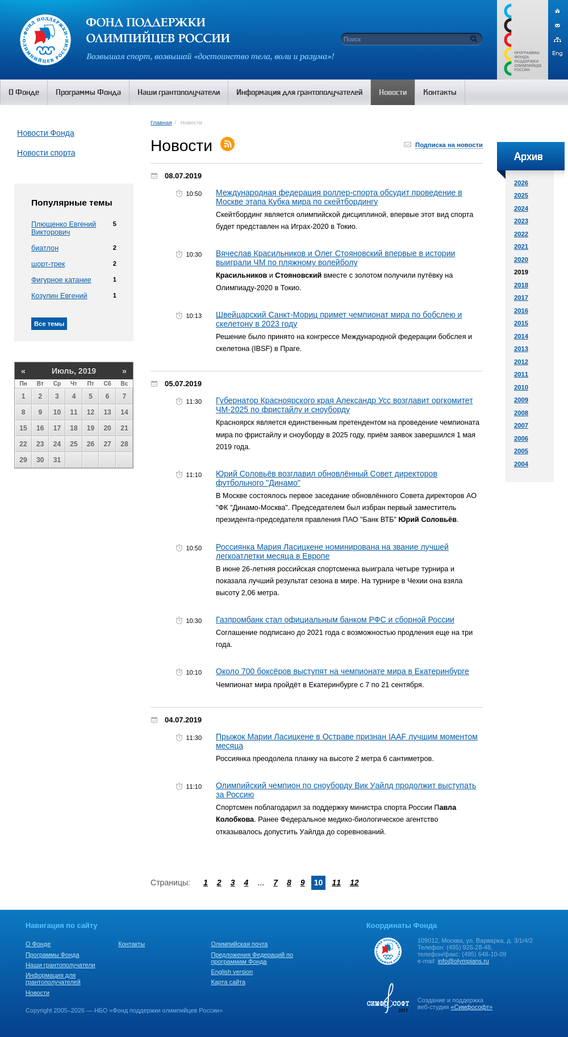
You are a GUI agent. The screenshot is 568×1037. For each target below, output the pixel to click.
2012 (521, 361)
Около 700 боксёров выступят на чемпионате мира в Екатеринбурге (342, 671)
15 (23, 428)
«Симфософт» (471, 1006)
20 (107, 428)
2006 (521, 438)
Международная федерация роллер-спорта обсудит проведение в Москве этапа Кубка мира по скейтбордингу (339, 197)
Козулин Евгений (59, 296)
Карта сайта (228, 982)
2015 (521, 323)
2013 (521, 348)
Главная (161, 122)
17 (57, 428)
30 (40, 460)
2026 (521, 182)
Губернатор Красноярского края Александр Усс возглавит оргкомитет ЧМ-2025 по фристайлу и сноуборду (344, 405)
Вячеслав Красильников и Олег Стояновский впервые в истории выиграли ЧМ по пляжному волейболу (335, 258)
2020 (521, 259)
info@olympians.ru (463, 960)
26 (90, 444)
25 (73, 444)
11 (73, 412)
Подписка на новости (449, 144)
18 (73, 428)
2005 (521, 451)
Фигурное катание (61, 280)
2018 (521, 285)
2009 (521, 399)
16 (40, 428)
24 (57, 444)
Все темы (49, 323)
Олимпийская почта (239, 943)
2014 (521, 336)
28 (124, 444)
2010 (521, 387)
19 (90, 428)
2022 (521, 234)
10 (57, 412)
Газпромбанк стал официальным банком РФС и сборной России (335, 619)
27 (107, 444)
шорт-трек (48, 264)
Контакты (131, 943)
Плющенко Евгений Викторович (63, 228)
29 (23, 460)
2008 (521, 412)
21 (124, 428)
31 (57, 460)
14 (124, 412)
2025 (521, 195)
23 (40, 444)
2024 (521, 208)
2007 (521, 425)
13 (107, 412)
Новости (37, 992)
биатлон (45, 248)
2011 (521, 374)
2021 (521, 246)
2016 (521, 310)
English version (232, 971)
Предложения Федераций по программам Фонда (252, 958)
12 (90, 412)
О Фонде (38, 943)
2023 (521, 221)
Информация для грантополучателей (53, 978)
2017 (521, 297)
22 (23, 444)
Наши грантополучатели (60, 964)
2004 (521, 464)
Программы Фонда (52, 954)
